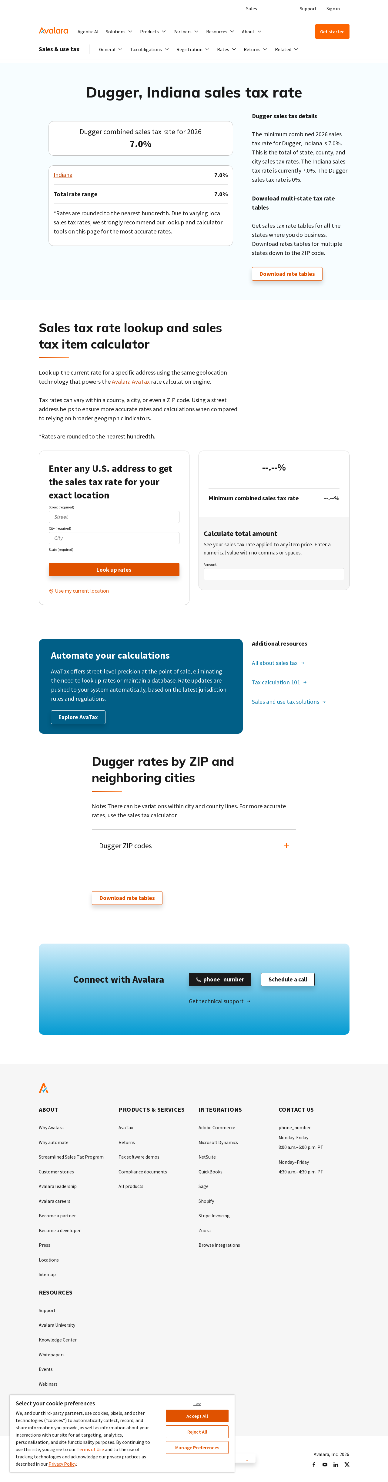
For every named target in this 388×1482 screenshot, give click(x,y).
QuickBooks (211, 1172)
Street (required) (61, 507)
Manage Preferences (197, 1447)
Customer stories (57, 1172)
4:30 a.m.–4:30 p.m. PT (301, 1172)
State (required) (61, 549)
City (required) (60, 528)
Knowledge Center (58, 1339)
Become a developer (60, 1231)
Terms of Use (90, 1449)
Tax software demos (139, 1158)
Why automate (54, 1143)
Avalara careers (54, 1202)
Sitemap (47, 1274)
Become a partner (57, 1216)
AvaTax (126, 1129)
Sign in (333, 8)
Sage (204, 1187)
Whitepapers (52, 1354)
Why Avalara (51, 1129)
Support (308, 8)
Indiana (63, 175)
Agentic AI (88, 31)
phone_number (295, 1129)
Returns (127, 1143)
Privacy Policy (62, 1464)
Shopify (206, 1202)
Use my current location (82, 591)
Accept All (197, 1416)
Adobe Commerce (217, 1129)
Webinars (48, 1383)
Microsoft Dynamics (219, 1143)
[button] (119, 31)
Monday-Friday (294, 1139)
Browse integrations (220, 1245)
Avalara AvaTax (131, 381)
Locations (49, 1260)
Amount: (210, 564)
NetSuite (208, 1158)
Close (197, 1404)
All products (131, 1187)
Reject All (197, 1432)
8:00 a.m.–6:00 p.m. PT (301, 1148)
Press (44, 1245)
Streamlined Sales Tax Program (71, 1158)
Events (46, 1368)
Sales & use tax (59, 61)
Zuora (205, 1231)
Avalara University (57, 1325)
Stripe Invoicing (214, 1216)
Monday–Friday (294, 1163)
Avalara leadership (58, 1187)
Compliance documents (143, 1172)
